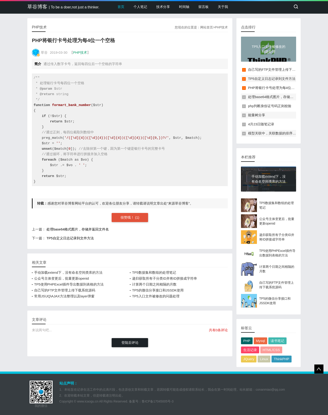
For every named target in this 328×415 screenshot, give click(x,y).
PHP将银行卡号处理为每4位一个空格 (276, 88)
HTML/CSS (271, 350)
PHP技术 (221, 27)
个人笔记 (140, 7)
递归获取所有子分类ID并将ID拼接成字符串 (164, 278)
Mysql (260, 341)
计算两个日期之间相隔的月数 (154, 284)
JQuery (248, 359)
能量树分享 (256, 115)
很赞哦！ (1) (129, 217)
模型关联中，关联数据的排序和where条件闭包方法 (287, 133)
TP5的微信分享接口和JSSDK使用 (158, 290)
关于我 (223, 7)
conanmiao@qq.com (270, 389)
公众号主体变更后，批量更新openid (61, 278)
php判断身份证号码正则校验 (269, 106)
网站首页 (206, 27)
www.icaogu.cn (87, 401)
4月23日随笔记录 (261, 124)
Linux (264, 359)
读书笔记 (277, 341)
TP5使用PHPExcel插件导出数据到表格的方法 (69, 284)
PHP (246, 341)
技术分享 (163, 7)
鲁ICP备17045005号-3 (158, 401)
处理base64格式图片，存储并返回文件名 (77, 229)
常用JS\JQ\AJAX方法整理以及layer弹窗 (64, 296)
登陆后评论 (129, 342)
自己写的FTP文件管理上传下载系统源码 (64, 290)
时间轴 (184, 7)
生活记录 (250, 350)
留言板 (203, 7)
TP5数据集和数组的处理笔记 (154, 272)
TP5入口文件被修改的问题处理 (155, 296)
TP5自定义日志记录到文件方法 (70, 238)
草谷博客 (63, 7)
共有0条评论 (218, 330)
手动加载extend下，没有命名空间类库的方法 (68, 272)
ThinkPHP (281, 359)
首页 (121, 7)
